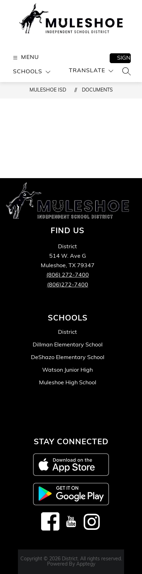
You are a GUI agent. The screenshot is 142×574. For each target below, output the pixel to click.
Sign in (124, 58)
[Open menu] (25, 57)
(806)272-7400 (67, 285)
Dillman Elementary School (68, 345)
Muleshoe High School (67, 383)
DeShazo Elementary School (67, 357)
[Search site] (126, 71)
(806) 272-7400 (67, 275)
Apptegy (85, 564)
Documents (97, 90)
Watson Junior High (67, 370)
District (67, 332)
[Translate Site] (91, 71)
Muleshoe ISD (48, 90)
